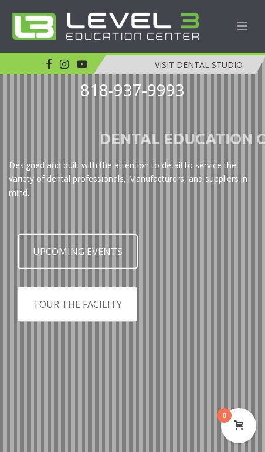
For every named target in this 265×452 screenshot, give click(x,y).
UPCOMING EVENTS (78, 255)
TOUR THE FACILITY (77, 308)
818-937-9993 (132, 90)
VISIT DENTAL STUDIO (199, 64)
